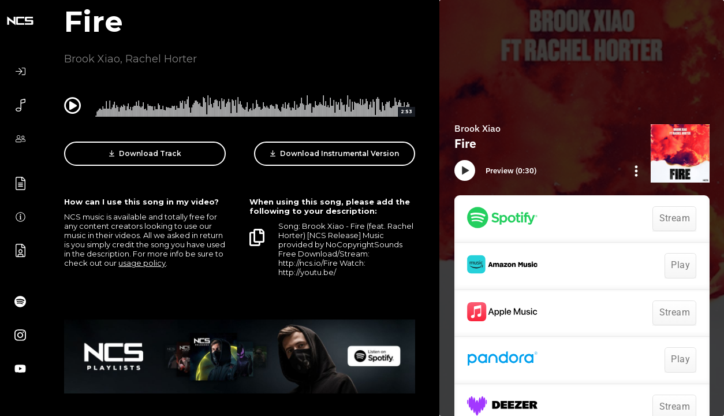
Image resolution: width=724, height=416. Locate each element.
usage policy (142, 263)
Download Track (145, 154)
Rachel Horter (161, 59)
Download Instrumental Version (334, 154)
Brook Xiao (92, 59)
